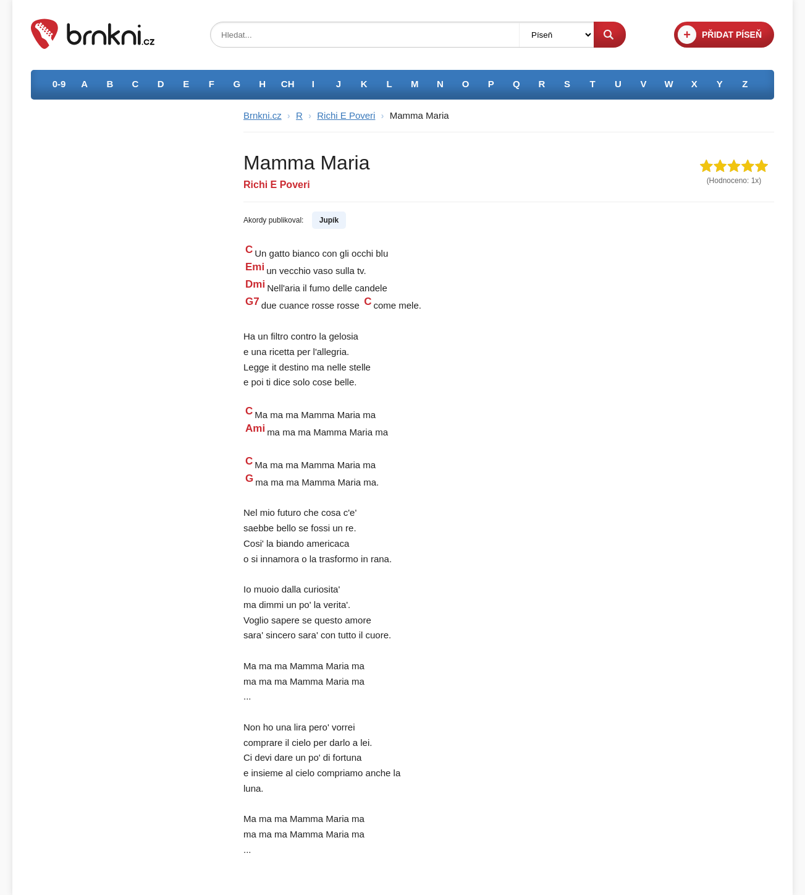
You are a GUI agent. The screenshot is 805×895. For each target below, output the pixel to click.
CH (288, 84)
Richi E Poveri (346, 115)
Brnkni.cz (262, 115)
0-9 (59, 84)
